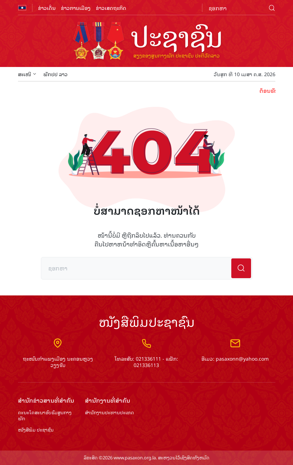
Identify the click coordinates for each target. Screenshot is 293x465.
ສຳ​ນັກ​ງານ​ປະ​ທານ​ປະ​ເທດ (109, 413)
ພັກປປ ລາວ (55, 74)
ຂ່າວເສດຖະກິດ (111, 8)
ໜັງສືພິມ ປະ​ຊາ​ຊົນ (36, 430)
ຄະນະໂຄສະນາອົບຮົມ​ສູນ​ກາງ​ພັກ (45, 416)
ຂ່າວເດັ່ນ (47, 8)
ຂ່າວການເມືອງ (76, 8)
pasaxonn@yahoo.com (242, 358)
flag (22, 8)
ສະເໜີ (27, 74)
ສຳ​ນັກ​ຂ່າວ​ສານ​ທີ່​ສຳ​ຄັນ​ (46, 400)
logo (146, 41)
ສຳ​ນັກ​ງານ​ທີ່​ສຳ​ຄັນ (107, 400)
